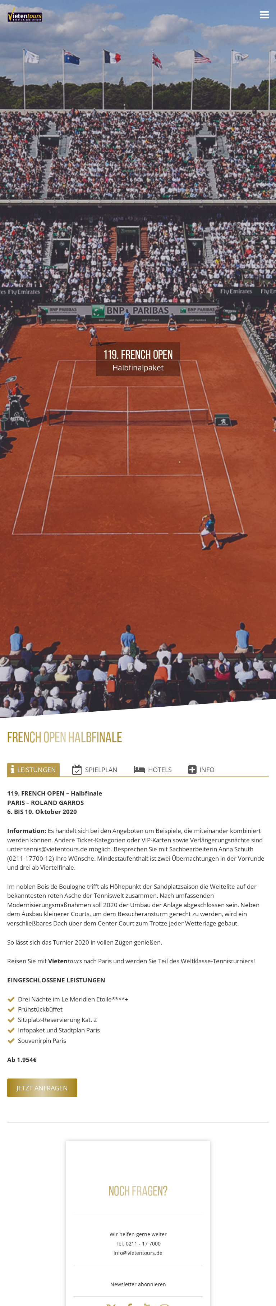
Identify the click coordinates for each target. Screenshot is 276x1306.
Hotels (153, 770)
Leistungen (33, 770)
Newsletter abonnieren (138, 1284)
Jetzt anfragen (42, 1088)
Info (201, 770)
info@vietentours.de (138, 1252)
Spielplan (95, 770)
